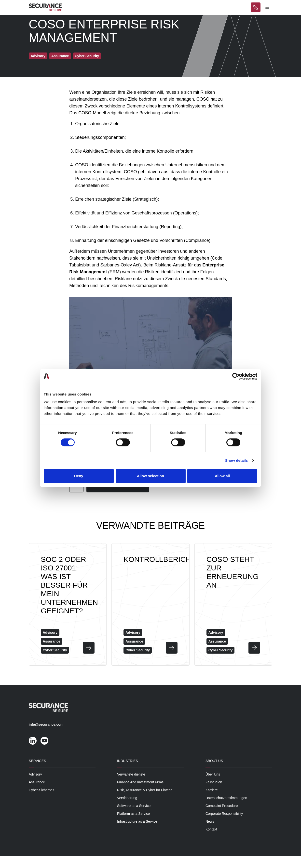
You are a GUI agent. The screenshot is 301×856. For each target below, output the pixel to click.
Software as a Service (133, 806)
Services (37, 761)
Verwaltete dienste (131, 774)
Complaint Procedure (221, 806)
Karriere (211, 790)
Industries (127, 761)
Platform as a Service (133, 814)
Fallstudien (213, 782)
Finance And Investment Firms (140, 782)
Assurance (37, 782)
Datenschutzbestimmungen (226, 798)
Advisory (35, 774)
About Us (214, 761)
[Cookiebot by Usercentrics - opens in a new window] (235, 376)
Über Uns (212, 774)
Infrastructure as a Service (137, 821)
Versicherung (127, 798)
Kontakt (211, 829)
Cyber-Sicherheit (41, 790)
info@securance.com (46, 724)
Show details (236, 460)
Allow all (222, 476)
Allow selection (150, 476)
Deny (78, 476)
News (209, 821)
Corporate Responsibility (224, 814)
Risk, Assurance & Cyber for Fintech (144, 790)
